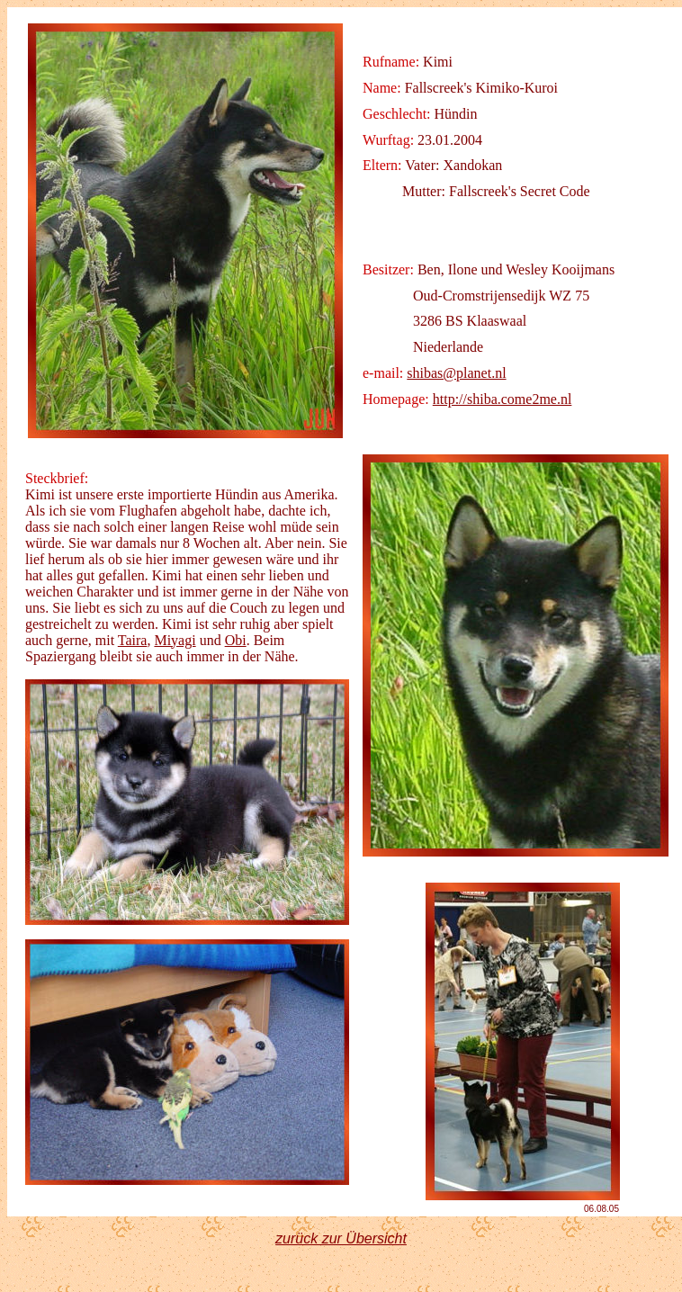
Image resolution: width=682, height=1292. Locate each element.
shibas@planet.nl (456, 373)
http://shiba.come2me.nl (502, 399)
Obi (236, 640)
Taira (133, 640)
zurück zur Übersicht (341, 1238)
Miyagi (174, 640)
